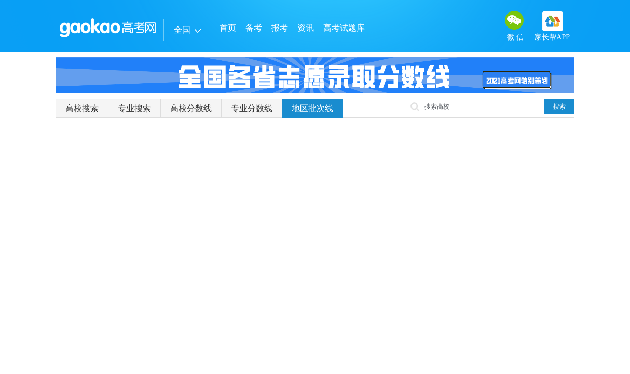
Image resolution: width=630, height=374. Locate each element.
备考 (253, 27)
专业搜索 (134, 108)
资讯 (305, 27)
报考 (279, 27)
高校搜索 (82, 108)
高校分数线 (191, 108)
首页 (228, 27)
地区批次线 (312, 108)
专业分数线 (251, 108)
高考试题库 (344, 27)
